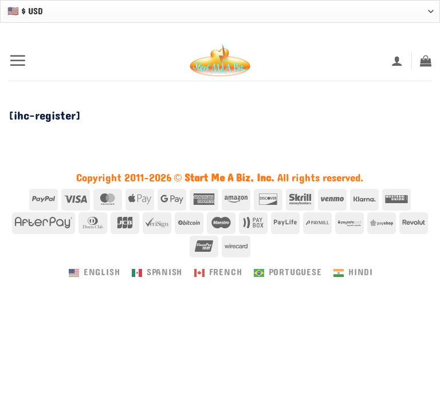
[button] (18, 60)
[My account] (397, 60)
